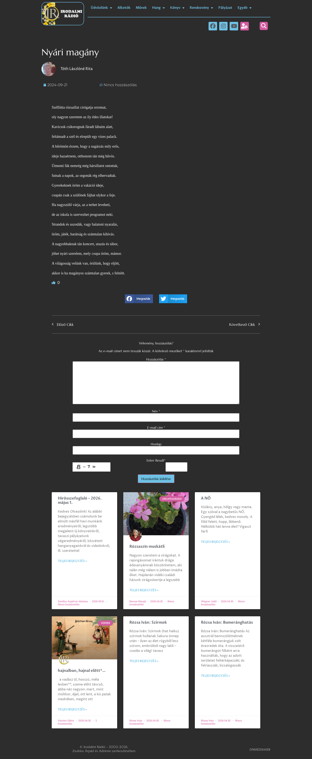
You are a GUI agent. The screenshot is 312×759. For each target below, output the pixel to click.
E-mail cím (156, 427)
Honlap (156, 444)
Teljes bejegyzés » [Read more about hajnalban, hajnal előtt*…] (72, 709)
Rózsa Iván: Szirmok (148, 622)
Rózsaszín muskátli (147, 546)
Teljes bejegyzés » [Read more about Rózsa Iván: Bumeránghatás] (215, 676)
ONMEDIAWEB (259, 750)
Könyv (177, 7)
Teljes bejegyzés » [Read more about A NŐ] (215, 542)
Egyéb (244, 7)
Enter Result (156, 460)
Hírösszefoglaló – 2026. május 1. (80, 500)
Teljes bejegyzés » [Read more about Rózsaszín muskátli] (143, 590)
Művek (141, 8)
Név (156, 411)
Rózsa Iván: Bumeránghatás (227, 622)
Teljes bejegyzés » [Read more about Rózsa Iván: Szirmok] (143, 661)
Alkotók (123, 8)
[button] (264, 26)
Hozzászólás (156, 359)
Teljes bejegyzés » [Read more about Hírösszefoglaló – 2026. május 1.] (72, 561)
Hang (158, 7)
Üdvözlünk (101, 7)
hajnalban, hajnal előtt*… (82, 670)
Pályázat (225, 8)
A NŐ (206, 498)
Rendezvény (201, 7)
